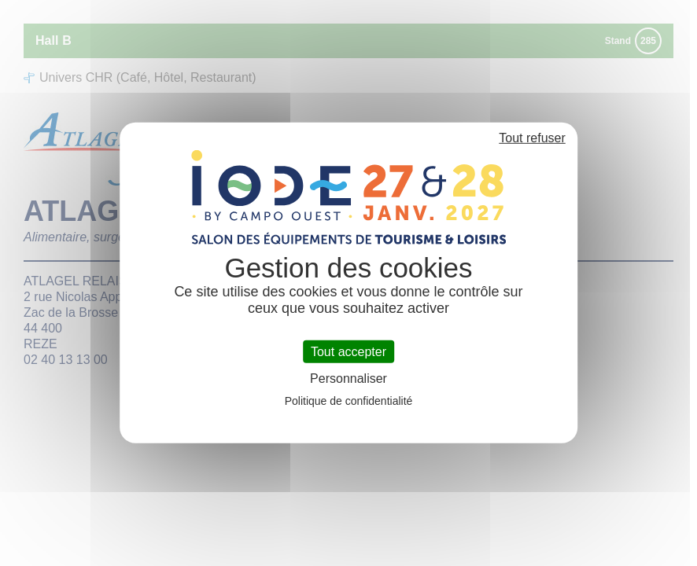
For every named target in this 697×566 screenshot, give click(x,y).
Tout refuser (532, 138)
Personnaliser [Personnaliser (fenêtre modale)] (348, 378)
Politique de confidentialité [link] (349, 401)
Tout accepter (348, 351)
